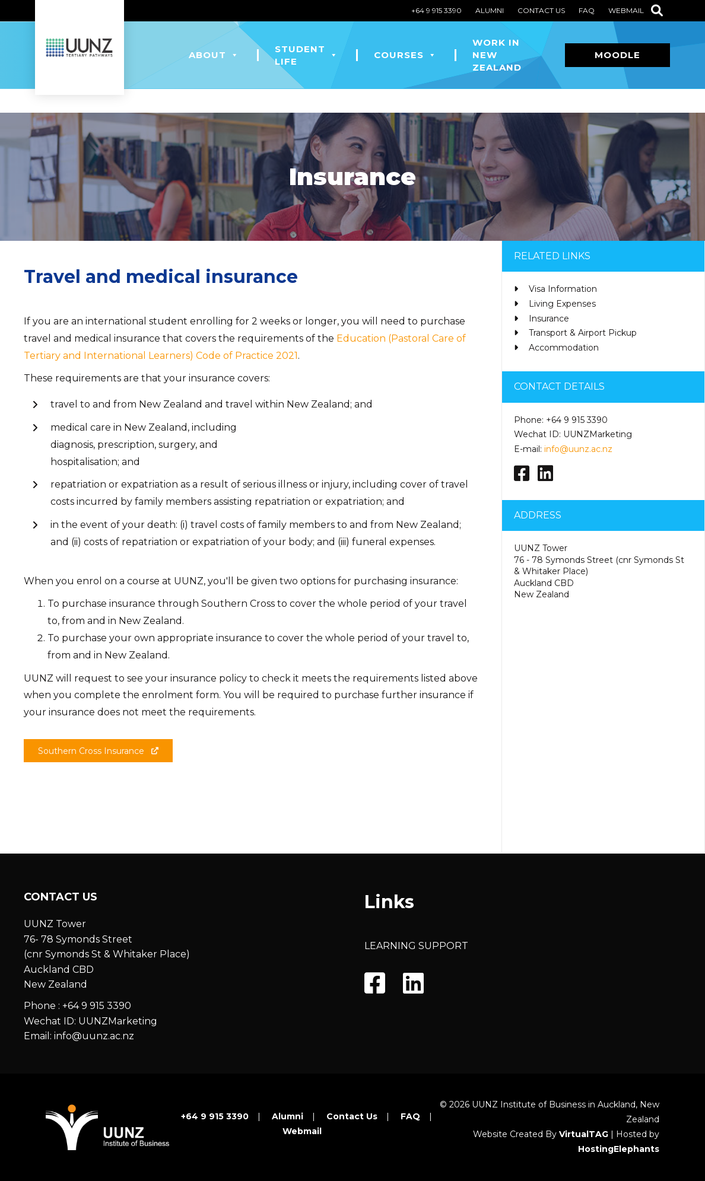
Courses (405, 55)
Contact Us (541, 10)
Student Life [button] (306, 55)
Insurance (549, 318)
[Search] (657, 10)
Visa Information (563, 289)
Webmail (626, 10)
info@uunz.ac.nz (578, 449)
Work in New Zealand (497, 55)
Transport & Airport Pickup (583, 332)
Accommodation (564, 347)
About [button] (214, 55)
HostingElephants (618, 1149)
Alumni (489, 10)
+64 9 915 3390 (436, 10)
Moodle (617, 55)
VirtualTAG (583, 1134)
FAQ (587, 10)
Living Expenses (562, 303)
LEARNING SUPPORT (416, 945)
